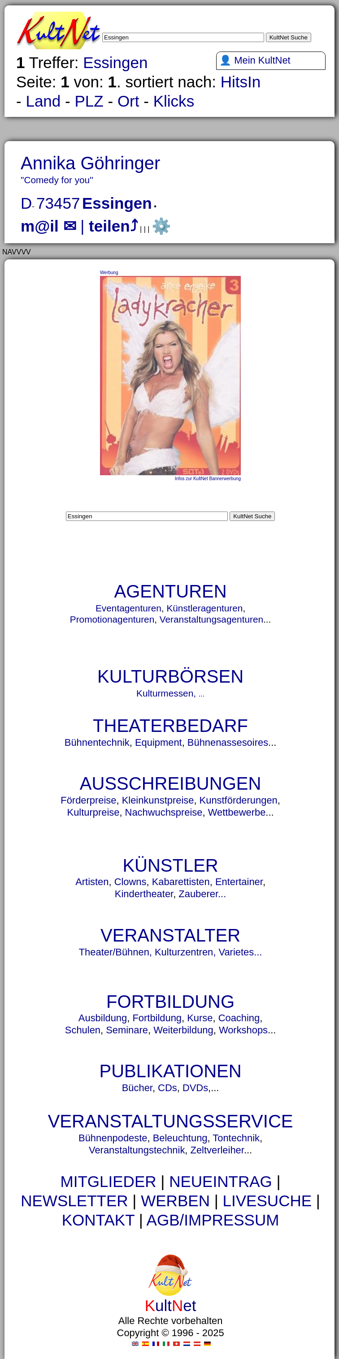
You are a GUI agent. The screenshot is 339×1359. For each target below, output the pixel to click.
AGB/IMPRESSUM (213, 1220)
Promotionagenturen (112, 619)
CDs (167, 1087)
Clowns (130, 881)
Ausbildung (102, 1018)
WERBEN (175, 1200)
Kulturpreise (93, 812)
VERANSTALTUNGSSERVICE (170, 1121)
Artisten (92, 881)
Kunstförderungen (239, 800)
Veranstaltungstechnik (137, 1150)
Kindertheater (144, 893)
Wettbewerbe (237, 812)
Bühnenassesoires (227, 742)
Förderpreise (88, 800)
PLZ (88, 101)
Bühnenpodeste (112, 1138)
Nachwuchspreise (164, 812)
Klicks (173, 101)
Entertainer (239, 881)
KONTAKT (98, 1220)
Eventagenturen (128, 608)
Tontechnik (236, 1138)
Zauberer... (202, 893)
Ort (128, 101)
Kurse (200, 1018)
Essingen (115, 62)
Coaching (239, 1018)
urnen (122, 1237)
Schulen (82, 1030)
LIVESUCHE (267, 1200)
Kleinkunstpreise (158, 800)
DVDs (195, 1087)
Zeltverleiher (217, 1150)
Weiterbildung (183, 1030)
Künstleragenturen (204, 608)
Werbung (109, 272)
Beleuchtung (180, 1138)
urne (127, 1237)
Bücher (137, 1087)
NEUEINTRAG (220, 1181)
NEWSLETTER (74, 1200)
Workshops (243, 1030)
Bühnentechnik (97, 742)
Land (43, 101)
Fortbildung (157, 1018)
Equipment (158, 742)
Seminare (127, 1030)
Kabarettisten (181, 881)
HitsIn (241, 81)
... (201, 694)
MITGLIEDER (108, 1181)
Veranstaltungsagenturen (211, 619)
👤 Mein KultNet (255, 60)
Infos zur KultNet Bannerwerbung (208, 478)
